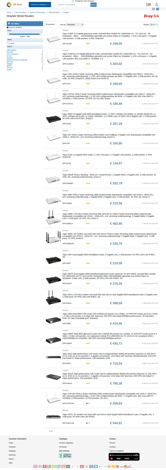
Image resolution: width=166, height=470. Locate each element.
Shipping (12, 451)
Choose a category (40, 5)
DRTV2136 (67, 163)
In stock (10, 43)
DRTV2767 (67, 84)
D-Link (9, 56)
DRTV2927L (67, 303)
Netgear (10, 64)
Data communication (37, 12)
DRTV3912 (67, 363)
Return (11, 459)
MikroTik (10, 62)
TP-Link (10, 68)
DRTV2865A (67, 203)
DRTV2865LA (68, 224)
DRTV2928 (67, 124)
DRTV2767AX (68, 104)
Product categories (66, 443)
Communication (20, 12)
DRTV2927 (67, 263)
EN (157, 9)
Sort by (62, 25)
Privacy (112, 443)
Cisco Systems (12, 54)
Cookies (112, 447)
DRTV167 (66, 143)
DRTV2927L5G (68, 423)
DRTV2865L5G (68, 244)
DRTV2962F (67, 343)
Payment (12, 447)
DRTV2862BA (68, 183)
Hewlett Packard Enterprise (17, 60)
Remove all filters (14, 27)
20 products (50, 24)
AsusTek (10, 52)
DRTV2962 (67, 323)
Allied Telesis (11, 50)
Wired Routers (54, 12)
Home (9, 12)
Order (11, 443)
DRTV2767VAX (68, 403)
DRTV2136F (67, 44)
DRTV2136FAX (68, 64)
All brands (63, 447)
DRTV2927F (67, 283)
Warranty (12, 455)
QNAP (9, 66)
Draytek (66, 12)
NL (153, 9)
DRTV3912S (67, 383)
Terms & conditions (116, 451)
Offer (11, 463)
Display (146, 25)
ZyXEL (9, 70)
